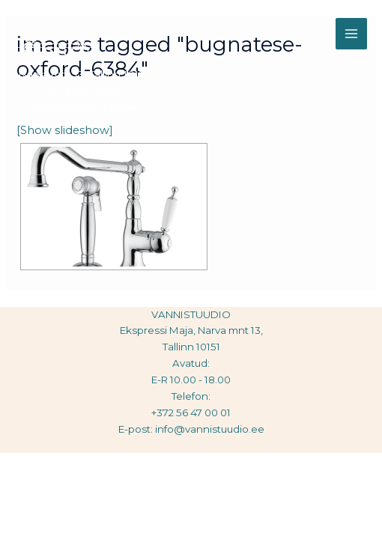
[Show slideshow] (64, 130)
